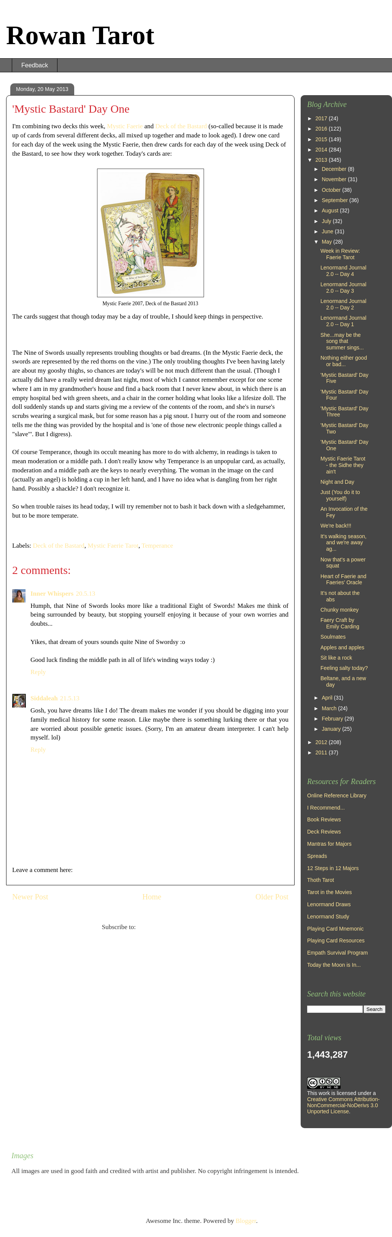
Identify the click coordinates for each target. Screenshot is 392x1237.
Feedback (34, 65)
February (333, 719)
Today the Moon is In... (334, 965)
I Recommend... (326, 808)
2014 (322, 150)
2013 (322, 160)
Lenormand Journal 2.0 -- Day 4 (343, 271)
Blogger (246, 1220)
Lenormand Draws (329, 904)
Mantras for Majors (329, 844)
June (328, 231)
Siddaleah (44, 698)
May (327, 242)
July (327, 221)
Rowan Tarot (80, 35)
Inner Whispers (51, 593)
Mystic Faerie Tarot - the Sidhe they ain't (342, 465)
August (330, 210)
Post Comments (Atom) (168, 927)
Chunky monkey (339, 610)
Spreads (317, 856)
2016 (322, 129)
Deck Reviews (324, 832)
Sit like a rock (336, 658)
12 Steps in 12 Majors (333, 868)
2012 (322, 742)
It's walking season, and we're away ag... (343, 542)
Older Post (271, 897)
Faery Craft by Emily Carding (339, 623)
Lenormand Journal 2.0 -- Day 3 (343, 287)
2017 (322, 118)
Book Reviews (324, 819)
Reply (38, 672)
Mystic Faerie (125, 126)
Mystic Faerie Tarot (113, 545)
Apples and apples (342, 647)
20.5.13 (85, 593)
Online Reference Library (337, 795)
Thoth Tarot (320, 880)
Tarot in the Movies (329, 892)
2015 (322, 139)
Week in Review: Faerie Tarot (340, 254)
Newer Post (30, 897)
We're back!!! (335, 526)
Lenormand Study (328, 916)
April (328, 698)
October (332, 190)
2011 (322, 752)
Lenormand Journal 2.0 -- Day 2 (343, 304)
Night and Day (337, 482)
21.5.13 (70, 698)
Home (151, 897)
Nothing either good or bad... (343, 361)
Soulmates (333, 637)
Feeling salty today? (344, 668)
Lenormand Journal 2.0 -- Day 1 (343, 321)
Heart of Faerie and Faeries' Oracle (343, 579)
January (332, 729)
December (334, 169)
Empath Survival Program (337, 953)
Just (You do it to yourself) (340, 495)
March (330, 708)
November (334, 179)
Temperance (157, 545)
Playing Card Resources (336, 940)
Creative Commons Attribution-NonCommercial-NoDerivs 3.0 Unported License (343, 1105)
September (335, 200)
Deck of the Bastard (181, 126)
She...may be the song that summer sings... (342, 341)
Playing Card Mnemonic (335, 929)
